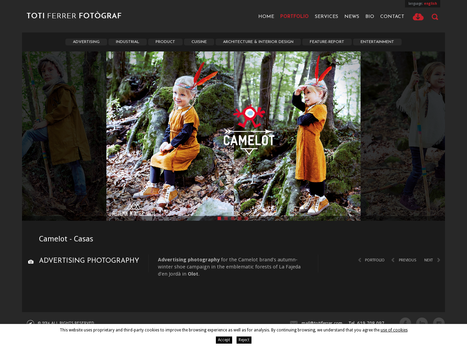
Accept (224, 340)
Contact (392, 16)
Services (326, 16)
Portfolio (294, 16)
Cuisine (199, 42)
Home (266, 16)
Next (428, 260)
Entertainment (377, 42)
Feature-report (327, 42)
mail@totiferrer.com (322, 323)
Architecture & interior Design (258, 42)
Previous (407, 260)
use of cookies (394, 330)
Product (165, 42)
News (351, 16)
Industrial (127, 42)
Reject (244, 340)
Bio (369, 16)
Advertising (86, 42)
